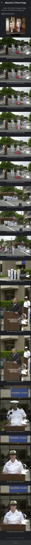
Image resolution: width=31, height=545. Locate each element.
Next (20, 538)
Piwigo (15, 543)
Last (23, 538)
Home (5, 8)
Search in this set (9, 14)
